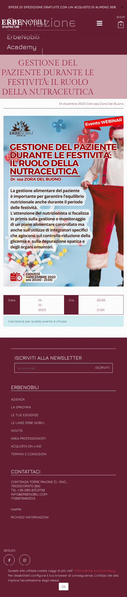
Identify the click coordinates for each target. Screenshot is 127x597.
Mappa (16, 509)
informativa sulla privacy (94, 570)
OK (64, 586)
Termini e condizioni (29, 454)
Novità (17, 430)
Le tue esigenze (24, 415)
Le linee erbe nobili (28, 423)
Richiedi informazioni (30, 517)
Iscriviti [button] (102, 368)
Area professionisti (28, 438)
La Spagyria (21, 407)
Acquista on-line (26, 446)
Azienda (18, 399)
